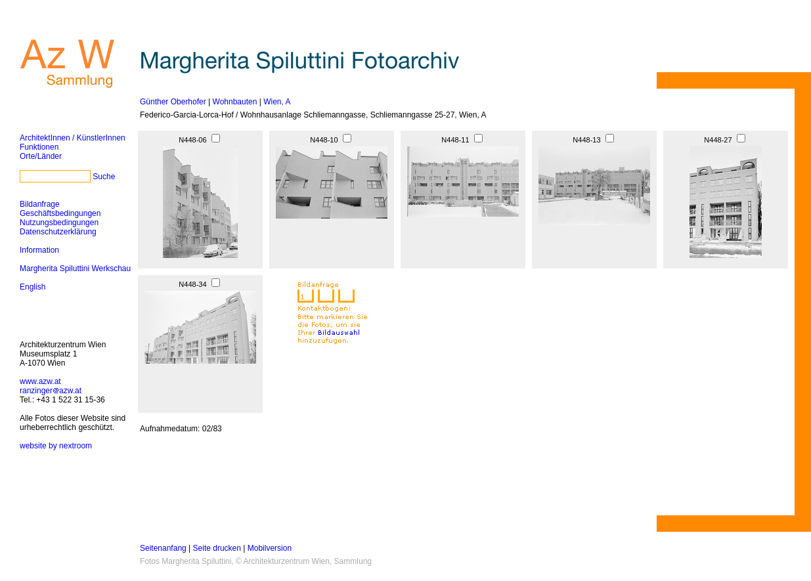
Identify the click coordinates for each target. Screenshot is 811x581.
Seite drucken (217, 548)
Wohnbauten (235, 101)
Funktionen (39, 147)
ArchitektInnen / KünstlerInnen (72, 137)
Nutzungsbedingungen (59, 222)
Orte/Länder (41, 156)
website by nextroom (56, 445)
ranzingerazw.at (50, 390)
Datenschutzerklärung (58, 231)
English (32, 286)
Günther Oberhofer (173, 101)
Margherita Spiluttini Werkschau (75, 268)
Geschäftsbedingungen (60, 213)
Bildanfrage (40, 204)
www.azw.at (40, 381)
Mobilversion (270, 548)
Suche (104, 176)
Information (39, 250)
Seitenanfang (163, 548)
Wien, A (276, 101)
